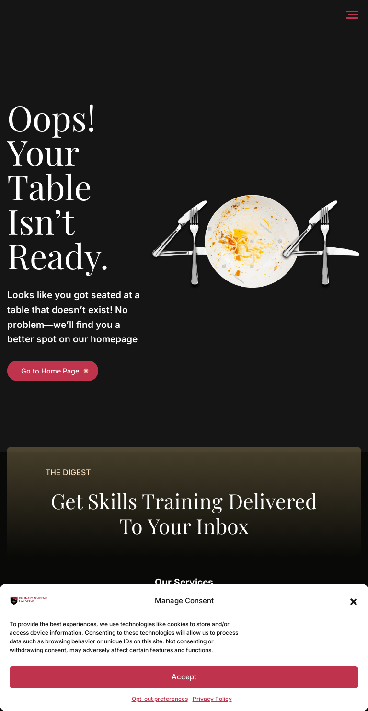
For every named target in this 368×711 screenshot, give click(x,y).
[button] (353, 601)
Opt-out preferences (160, 698)
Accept (184, 676)
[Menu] (354, 14)
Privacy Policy (212, 698)
